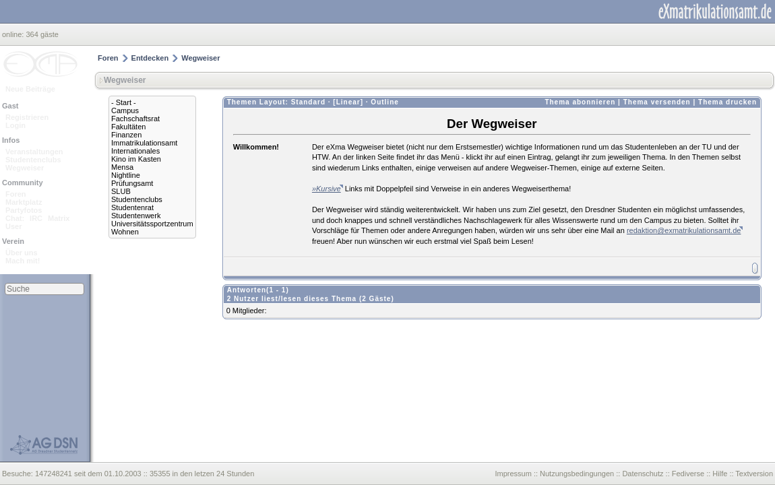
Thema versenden (657, 102)
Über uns (21, 253)
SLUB (121, 191)
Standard (308, 102)
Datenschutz (642, 474)
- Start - (123, 102)
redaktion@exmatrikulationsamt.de (684, 230)
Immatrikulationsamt (144, 143)
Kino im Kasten (136, 159)
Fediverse (688, 474)
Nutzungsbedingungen (577, 474)
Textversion (754, 474)
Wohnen (125, 232)
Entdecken (150, 58)
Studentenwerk (135, 216)
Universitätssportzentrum (152, 224)
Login (15, 125)
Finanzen (126, 135)
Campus (125, 110)
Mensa (122, 167)
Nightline (125, 175)
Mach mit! (22, 261)
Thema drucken (727, 102)
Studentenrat (132, 207)
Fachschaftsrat (135, 119)
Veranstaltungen (34, 152)
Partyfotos (23, 210)
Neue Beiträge (30, 89)
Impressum (513, 474)
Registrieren (27, 117)
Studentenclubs (33, 160)
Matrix (58, 218)
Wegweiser (24, 168)
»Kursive (326, 189)
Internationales (135, 151)
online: (14, 34)
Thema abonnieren (580, 102)
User (13, 226)
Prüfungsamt (132, 183)
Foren (15, 194)
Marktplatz (23, 202)
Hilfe (719, 474)
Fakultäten (128, 127)
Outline (384, 102)
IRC (36, 218)
